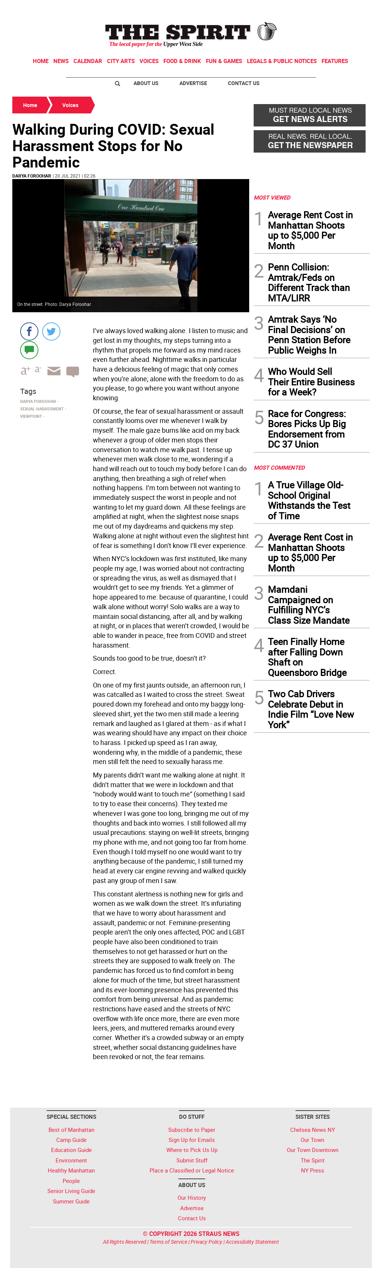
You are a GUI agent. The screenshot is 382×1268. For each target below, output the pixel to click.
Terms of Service (168, 1241)
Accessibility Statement (252, 1241)
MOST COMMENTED (279, 467)
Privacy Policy (206, 1241)
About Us (146, 83)
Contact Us (244, 83)
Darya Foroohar (31, 176)
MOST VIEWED (272, 197)
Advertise (193, 83)
